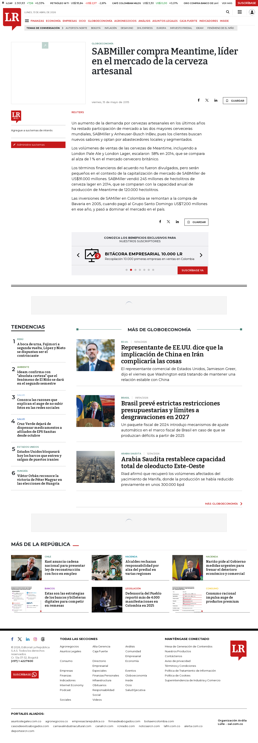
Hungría (22, 471)
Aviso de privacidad (177, 661)
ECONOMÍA (53, 20)
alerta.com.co (193, 726)
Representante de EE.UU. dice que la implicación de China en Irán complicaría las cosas (172, 354)
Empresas (66, 670)
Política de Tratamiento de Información (190, 670)
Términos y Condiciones (180, 665)
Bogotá (96, 28)
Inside (129, 680)
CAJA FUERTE (188, 20)
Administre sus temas (29, 144)
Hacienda (131, 556)
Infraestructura (102, 680)
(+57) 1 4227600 (22, 661)
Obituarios (99, 685)
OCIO (82, 20)
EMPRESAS (70, 20)
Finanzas (65, 675)
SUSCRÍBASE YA (193, 270)
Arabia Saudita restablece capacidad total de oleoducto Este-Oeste (173, 463)
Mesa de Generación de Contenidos (188, 646)
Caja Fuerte (100, 651)
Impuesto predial (181, 28)
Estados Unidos (28, 447)
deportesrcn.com (22, 731)
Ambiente (23, 367)
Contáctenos (173, 656)
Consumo (212, 588)
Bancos (50, 588)
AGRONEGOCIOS (125, 20)
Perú (20, 339)
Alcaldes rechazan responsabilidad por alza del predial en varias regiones (142, 568)
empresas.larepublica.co (88, 721)
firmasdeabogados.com (124, 721)
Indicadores (67, 680)
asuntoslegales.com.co (26, 721)
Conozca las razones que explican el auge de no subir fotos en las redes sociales (40, 403)
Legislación (133, 588)
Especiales (99, 670)
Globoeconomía (136, 675)
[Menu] (27, 20)
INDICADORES (208, 20)
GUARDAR (235, 100)
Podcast (65, 690)
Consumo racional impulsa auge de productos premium (222, 597)
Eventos (130, 670)
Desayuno (127, 28)
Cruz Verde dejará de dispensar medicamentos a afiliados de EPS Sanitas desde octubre (39, 429)
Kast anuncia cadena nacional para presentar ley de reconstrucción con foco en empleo (65, 568)
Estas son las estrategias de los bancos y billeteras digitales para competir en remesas (65, 599)
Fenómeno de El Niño (220, 28)
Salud (21, 395)
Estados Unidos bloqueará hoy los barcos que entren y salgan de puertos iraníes (39, 455)
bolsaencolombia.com (159, 721)
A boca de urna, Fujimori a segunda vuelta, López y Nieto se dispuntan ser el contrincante (41, 350)
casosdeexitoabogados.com (30, 726)
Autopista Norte (76, 28)
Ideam (199, 28)
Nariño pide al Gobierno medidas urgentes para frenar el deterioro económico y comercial (226, 568)
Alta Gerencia (101, 646)
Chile (48, 556)
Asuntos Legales (70, 651)
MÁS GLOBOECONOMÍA (221, 503)
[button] (77, 255)
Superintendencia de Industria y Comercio (193, 680)
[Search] (227, 12)
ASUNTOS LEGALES (165, 20)
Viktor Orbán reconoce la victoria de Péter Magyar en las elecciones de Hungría (39, 479)
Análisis (130, 646)
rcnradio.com (126, 726)
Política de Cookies (177, 675)
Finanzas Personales (106, 675)
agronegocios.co (56, 721)
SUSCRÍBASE (247, 3)
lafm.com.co (172, 726)
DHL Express (145, 28)
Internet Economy (71, 685)
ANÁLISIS (144, 20)
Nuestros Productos (178, 651)
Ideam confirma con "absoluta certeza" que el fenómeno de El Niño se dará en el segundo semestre (40, 378)
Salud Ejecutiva (135, 690)
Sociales (65, 699)
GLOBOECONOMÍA (100, 20)
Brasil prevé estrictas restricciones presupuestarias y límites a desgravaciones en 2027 (170, 410)
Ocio (128, 685)
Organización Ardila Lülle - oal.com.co (232, 722)
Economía (132, 661)
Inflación (111, 28)
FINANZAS (37, 20)
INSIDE (224, 20)
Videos (97, 699)
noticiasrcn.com (149, 726)
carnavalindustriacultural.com (72, 726)
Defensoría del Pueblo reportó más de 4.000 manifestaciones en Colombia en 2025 (143, 599)
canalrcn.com (104, 726)
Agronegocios (69, 646)
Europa (161, 28)
